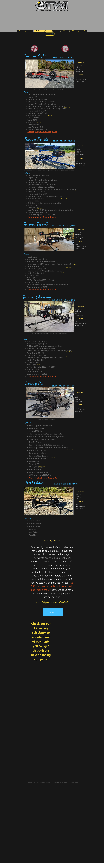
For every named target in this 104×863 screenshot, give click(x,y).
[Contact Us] (49, 34)
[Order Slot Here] (53, 612)
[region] (67, 107)
